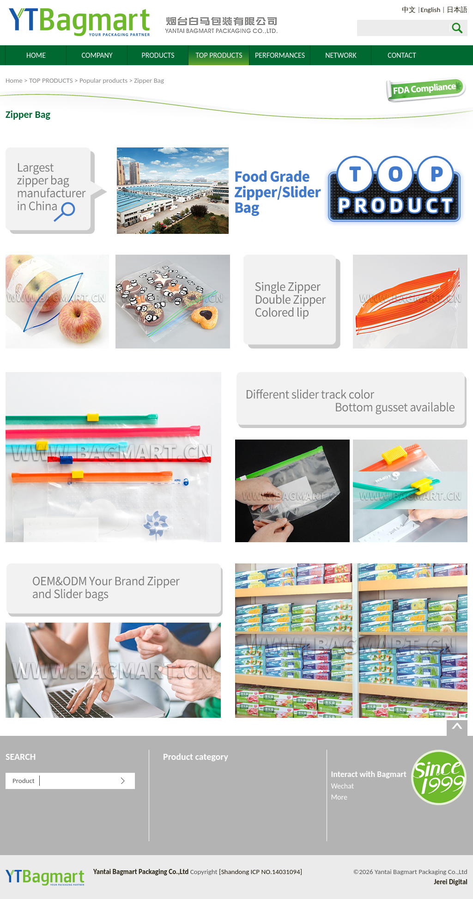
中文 (409, 10)
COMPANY (96, 55)
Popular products (103, 80)
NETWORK (341, 55)
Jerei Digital (450, 882)
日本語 (457, 10)
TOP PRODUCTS (219, 55)
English (430, 10)
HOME (36, 55)
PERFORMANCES (280, 55)
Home (14, 80)
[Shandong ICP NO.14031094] (260, 872)
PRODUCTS (157, 55)
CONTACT (402, 55)
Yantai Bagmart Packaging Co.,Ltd (142, 23)
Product (23, 781)
